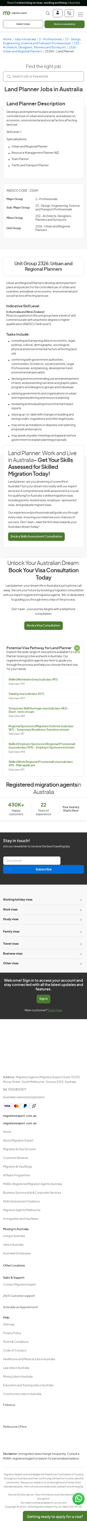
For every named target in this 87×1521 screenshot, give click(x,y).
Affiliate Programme (16, 1175)
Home (7, 39)
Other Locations (14, 1265)
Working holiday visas (17, 899)
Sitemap (8, 1324)
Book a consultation (64, 24)
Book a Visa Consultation (43, 625)
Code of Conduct (14, 1350)
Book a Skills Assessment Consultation (36, 536)
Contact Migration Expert (19, 1284)
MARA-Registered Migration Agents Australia (32, 1184)
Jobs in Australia (25, 39)
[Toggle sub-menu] (80, 900)
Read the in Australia (43, 3)
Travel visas (11, 943)
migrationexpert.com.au (19, 1116)
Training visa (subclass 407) (26, 694)
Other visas (10, 963)
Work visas (10, 909)
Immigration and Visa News (20, 1219)
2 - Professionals (50, 39)
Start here (55, 1010)
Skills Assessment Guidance (21, 1201)
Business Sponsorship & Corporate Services (32, 1192)
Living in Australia (14, 1236)
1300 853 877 (17, 1089)
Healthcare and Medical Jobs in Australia (29, 1359)
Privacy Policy (12, 1333)
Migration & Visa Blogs (17, 1166)
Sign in (43, 998)
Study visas (10, 919)
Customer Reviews (15, 1158)
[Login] (58, 13)
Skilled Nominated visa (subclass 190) (33, 679)
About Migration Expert (18, 1140)
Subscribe (44, 869)
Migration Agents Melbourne (21, 1210)
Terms (55, 1464)
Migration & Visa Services (19, 1149)
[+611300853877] (69, 13)
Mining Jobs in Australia (18, 1376)
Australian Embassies (17, 1253)
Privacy (56, 1456)
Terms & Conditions (16, 1342)
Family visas (11, 931)
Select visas (23, 24)
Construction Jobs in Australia (22, 1394)
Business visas (12, 953)
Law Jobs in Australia (16, 1368)
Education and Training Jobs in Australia (28, 1385)
